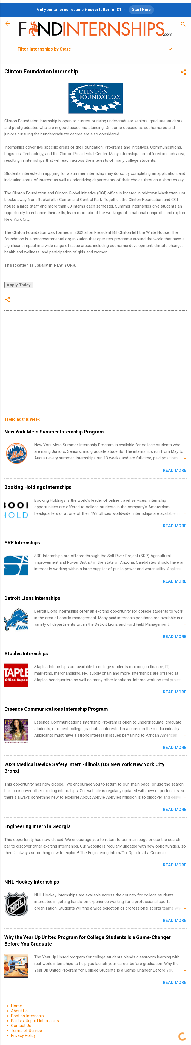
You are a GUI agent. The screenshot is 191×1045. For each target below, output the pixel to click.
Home (16, 1005)
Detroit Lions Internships (32, 598)
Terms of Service (26, 1030)
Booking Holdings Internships (37, 487)
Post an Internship (27, 1015)
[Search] (183, 25)
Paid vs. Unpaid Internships (35, 1020)
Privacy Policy (23, 1035)
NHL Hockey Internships (31, 882)
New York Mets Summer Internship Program (54, 432)
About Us (19, 1010)
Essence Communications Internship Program (56, 709)
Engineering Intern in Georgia (37, 826)
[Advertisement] (95, 359)
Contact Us (21, 1025)
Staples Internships (26, 653)
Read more (175, 470)
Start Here (141, 9)
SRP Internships (22, 542)
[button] (183, 73)
